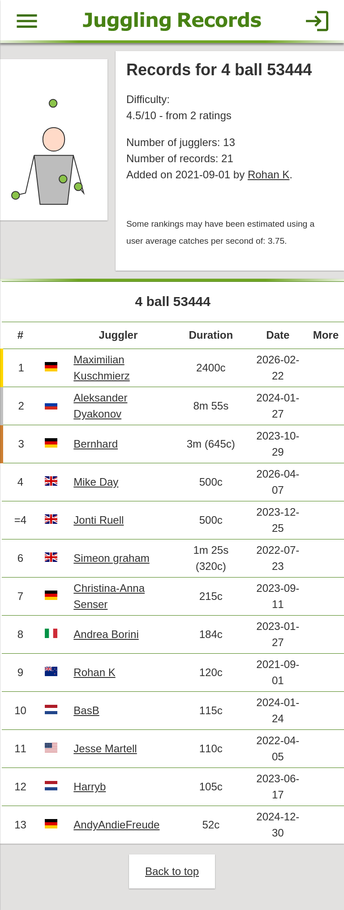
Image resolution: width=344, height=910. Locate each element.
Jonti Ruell (98, 520)
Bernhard (95, 444)
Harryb (89, 787)
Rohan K (268, 174)
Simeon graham (111, 558)
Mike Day (95, 482)
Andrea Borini (105, 634)
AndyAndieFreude (116, 825)
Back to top (172, 871)
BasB (86, 710)
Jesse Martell (105, 748)
